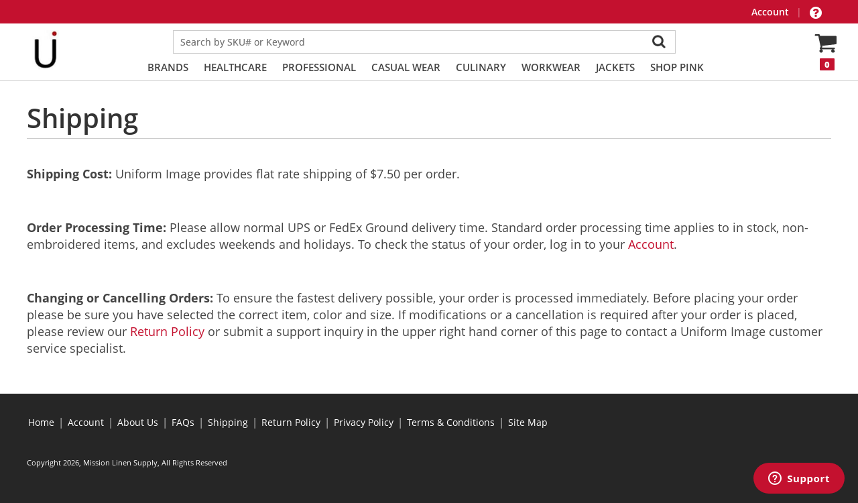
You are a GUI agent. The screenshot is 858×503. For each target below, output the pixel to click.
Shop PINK (677, 67)
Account (771, 11)
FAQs (183, 422)
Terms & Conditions (451, 422)
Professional (319, 67)
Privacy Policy (363, 422)
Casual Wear (405, 67)
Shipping (228, 422)
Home (41, 422)
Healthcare (235, 67)
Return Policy (167, 331)
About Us (137, 422)
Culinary (481, 67)
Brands (167, 67)
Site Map (528, 422)
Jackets (615, 67)
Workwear (551, 67)
